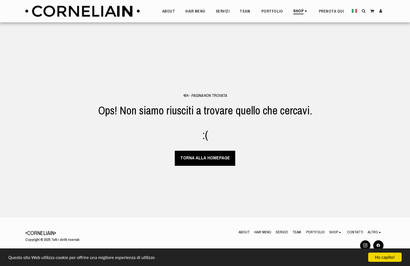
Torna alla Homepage (205, 158)
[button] (363, 11)
